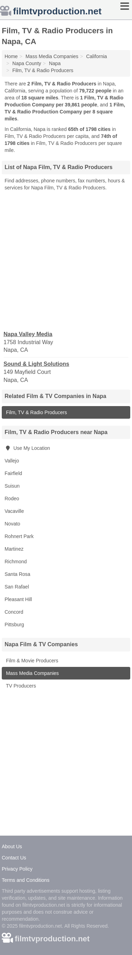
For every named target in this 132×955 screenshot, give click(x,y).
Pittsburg (14, 624)
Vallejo (12, 460)
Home (11, 56)
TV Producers (20, 686)
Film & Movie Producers (31, 660)
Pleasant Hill (18, 599)
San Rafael (17, 587)
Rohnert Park (19, 536)
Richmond (16, 561)
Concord (14, 612)
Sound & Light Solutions (36, 364)
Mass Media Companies (32, 673)
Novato (12, 524)
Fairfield (13, 473)
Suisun (12, 486)
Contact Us (14, 857)
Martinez (14, 549)
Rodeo (12, 498)
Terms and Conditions (25, 880)
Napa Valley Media (28, 334)
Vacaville (14, 511)
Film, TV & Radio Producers (36, 412)
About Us (12, 846)
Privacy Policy (17, 869)
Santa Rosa (17, 574)
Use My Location (27, 448)
